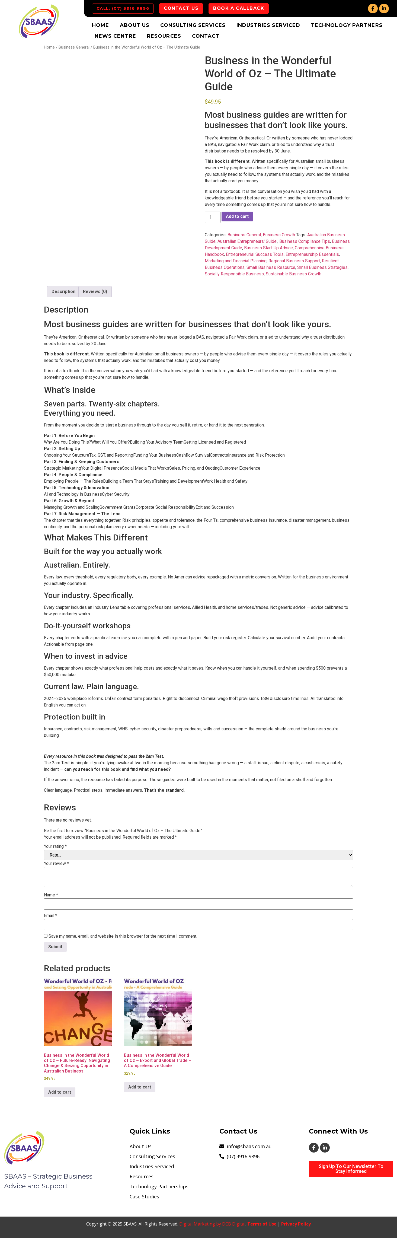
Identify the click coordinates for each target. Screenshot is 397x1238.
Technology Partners (347, 25)
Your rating (55, 847)
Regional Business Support (294, 261)
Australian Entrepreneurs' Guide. (247, 241)
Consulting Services (193, 25)
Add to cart (237, 216)
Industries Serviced (268, 25)
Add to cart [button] (59, 1092)
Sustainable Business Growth (293, 274)
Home (100, 25)
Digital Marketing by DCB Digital (212, 1224)
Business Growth (279, 235)
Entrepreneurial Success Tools (255, 254)
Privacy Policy (296, 1224)
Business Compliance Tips (304, 241)
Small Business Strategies (322, 267)
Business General (74, 47)
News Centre (115, 36)
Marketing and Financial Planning (236, 261)
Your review (56, 864)
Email (50, 916)
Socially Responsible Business (234, 274)
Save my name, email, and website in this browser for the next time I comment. (123, 937)
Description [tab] (63, 291)
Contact (206, 36)
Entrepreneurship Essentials (312, 254)
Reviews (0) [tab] (95, 291)
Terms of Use (262, 1224)
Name (51, 895)
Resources (164, 36)
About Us (134, 25)
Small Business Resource (270, 267)
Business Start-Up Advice (268, 248)
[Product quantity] (212, 217)
